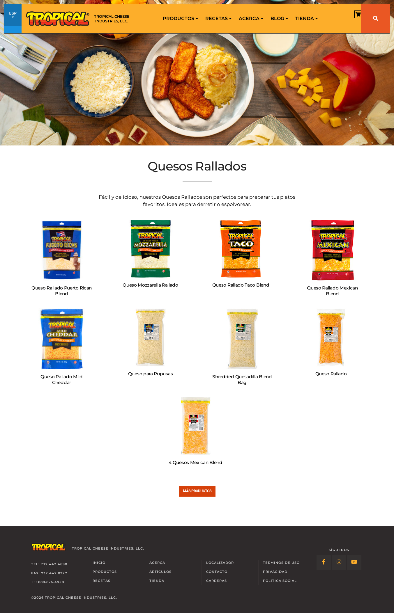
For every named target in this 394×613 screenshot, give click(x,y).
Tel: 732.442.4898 (49, 564)
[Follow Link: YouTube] (354, 562)
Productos (180, 18)
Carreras (216, 581)
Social (280, 581)
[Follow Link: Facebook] (324, 562)
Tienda (306, 18)
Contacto (216, 572)
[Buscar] (375, 18)
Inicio (99, 563)
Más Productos (197, 491)
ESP (13, 19)
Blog (279, 18)
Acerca (251, 18)
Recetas (218, 18)
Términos (281, 563)
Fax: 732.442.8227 (49, 573)
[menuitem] (180, 18)
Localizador (220, 563)
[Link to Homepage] (80, 18)
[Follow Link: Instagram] (339, 562)
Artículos (160, 572)
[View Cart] (344, 18)
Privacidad (275, 572)
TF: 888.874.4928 (47, 582)
